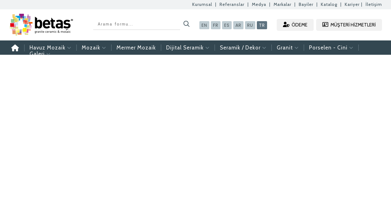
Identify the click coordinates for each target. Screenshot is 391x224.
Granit (288, 47)
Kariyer (352, 4)
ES (227, 25)
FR (215, 25)
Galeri (40, 54)
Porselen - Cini (331, 47)
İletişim (374, 4)
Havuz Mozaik (50, 47)
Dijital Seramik (188, 47)
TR (262, 25)
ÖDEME (295, 25)
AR (238, 25)
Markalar (282, 4)
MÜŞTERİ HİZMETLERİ (349, 25)
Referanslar (232, 4)
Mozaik (94, 47)
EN (204, 25)
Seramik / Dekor (243, 47)
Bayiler (306, 4)
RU (250, 25)
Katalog (329, 4)
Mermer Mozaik (136, 47)
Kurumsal (202, 4)
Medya (259, 4)
